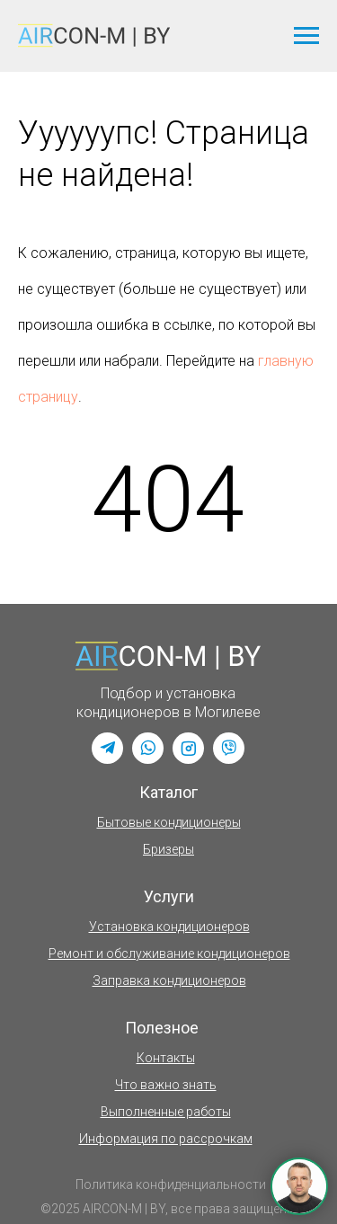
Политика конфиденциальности (170, 1184)
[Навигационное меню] (306, 36)
